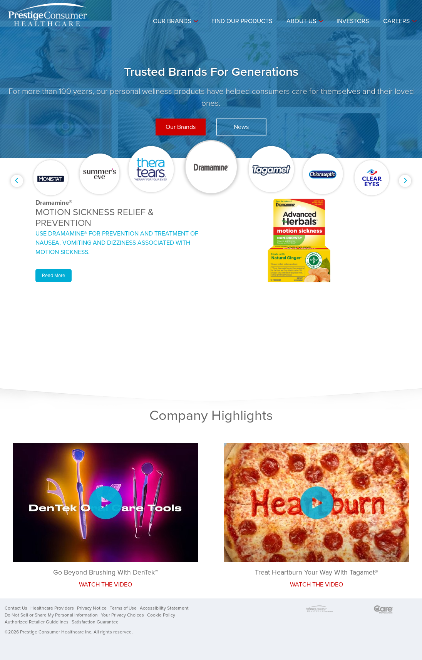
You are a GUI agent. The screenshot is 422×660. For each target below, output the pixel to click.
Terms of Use (123, 608)
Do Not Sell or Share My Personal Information (51, 615)
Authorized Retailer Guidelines (37, 622)
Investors (353, 21)
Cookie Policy (161, 615)
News (241, 127)
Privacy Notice (92, 608)
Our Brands (172, 21)
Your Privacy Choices (122, 615)
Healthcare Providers (52, 608)
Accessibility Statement (164, 608)
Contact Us (16, 608)
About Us (301, 21)
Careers (396, 21)
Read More (53, 275)
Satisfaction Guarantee (95, 622)
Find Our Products (241, 21)
